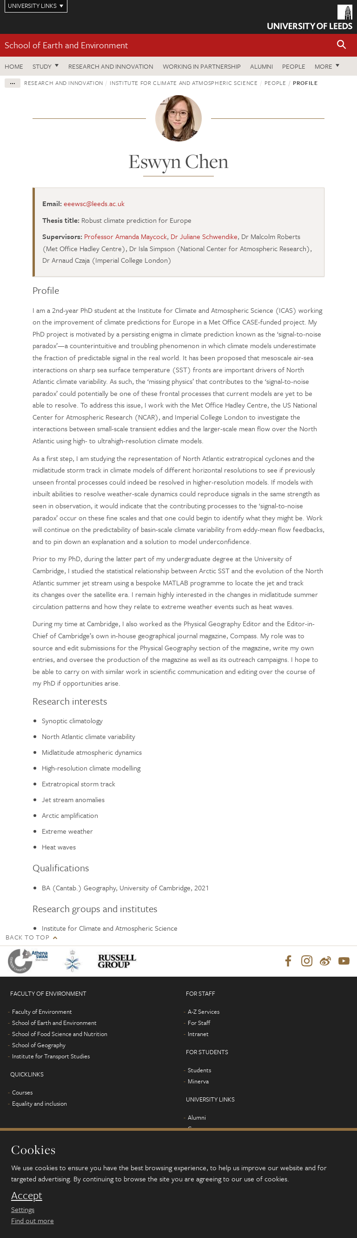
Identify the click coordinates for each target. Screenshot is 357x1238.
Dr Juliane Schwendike (204, 236)
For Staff (199, 1022)
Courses (22, 1092)
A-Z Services (203, 1011)
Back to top (27, 937)
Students (199, 1070)
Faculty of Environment (42, 1011)
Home (14, 66)
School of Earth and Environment (66, 45)
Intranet (198, 1033)
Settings (22, 1209)
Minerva (198, 1081)
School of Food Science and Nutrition (59, 1033)
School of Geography (39, 1045)
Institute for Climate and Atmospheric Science (184, 82)
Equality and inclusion (39, 1103)
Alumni (261, 66)
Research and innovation (110, 66)
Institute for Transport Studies (51, 1056)
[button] (341, 45)
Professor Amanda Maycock (125, 236)
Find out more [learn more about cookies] (32, 1220)
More (323, 66)
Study (42, 66)
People (293, 66)
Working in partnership (202, 66)
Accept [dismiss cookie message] (26, 1195)
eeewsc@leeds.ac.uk (94, 203)
